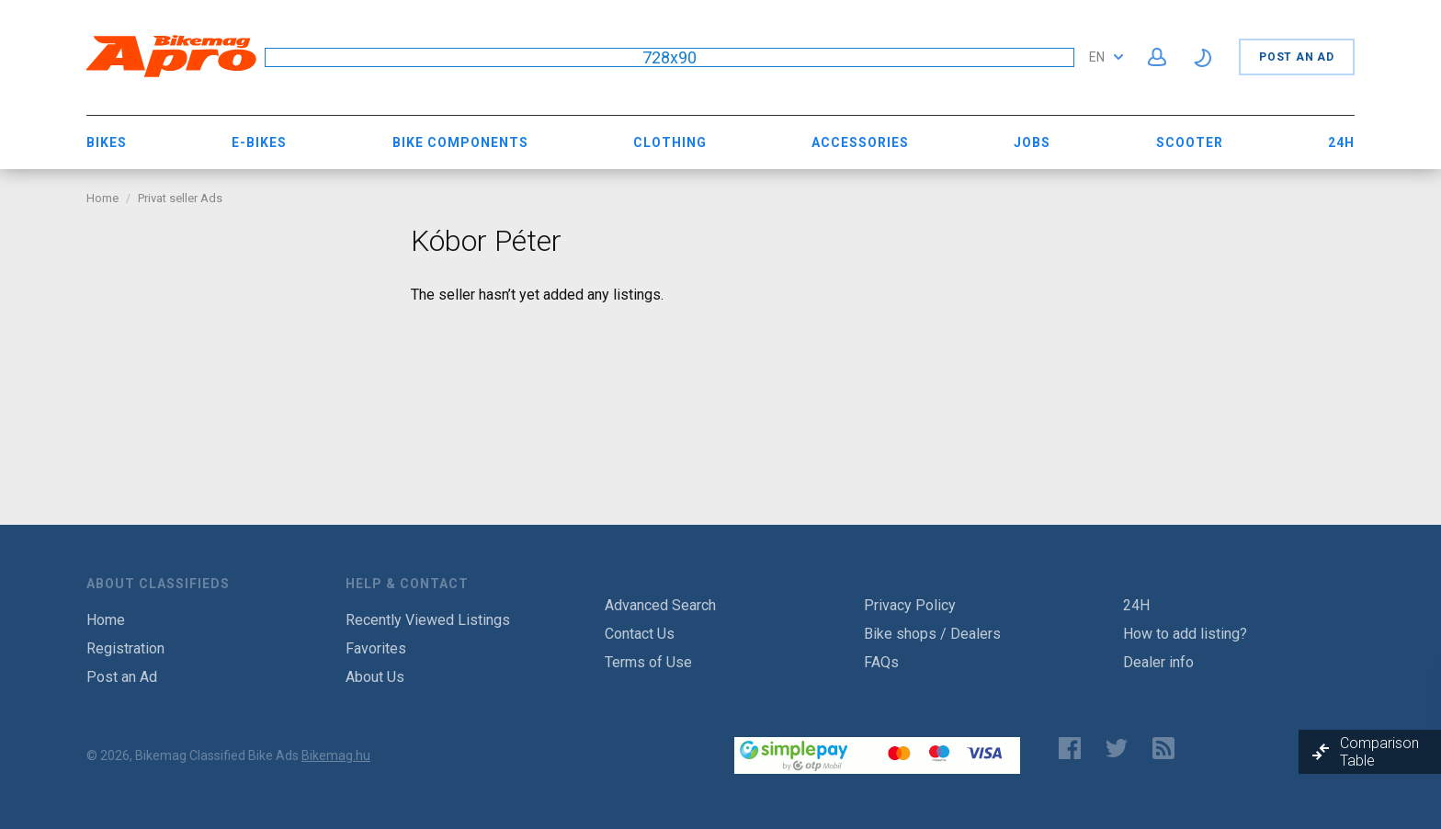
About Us (375, 677)
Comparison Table (1379, 751)
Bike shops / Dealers (932, 633)
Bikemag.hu (335, 755)
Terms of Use (648, 662)
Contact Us (640, 633)
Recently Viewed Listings (428, 620)
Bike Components (460, 142)
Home (102, 198)
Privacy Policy (910, 605)
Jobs (1032, 142)
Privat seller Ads (180, 198)
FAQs (881, 662)
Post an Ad (1296, 57)
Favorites (376, 648)
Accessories (860, 142)
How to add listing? (1185, 633)
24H (1341, 142)
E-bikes (259, 142)
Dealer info (1158, 662)
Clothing (670, 142)
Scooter (1189, 142)
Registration (125, 648)
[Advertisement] (234, 338)
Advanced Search (660, 605)
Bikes (106, 142)
